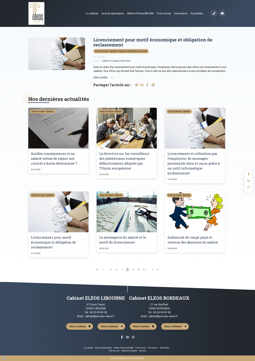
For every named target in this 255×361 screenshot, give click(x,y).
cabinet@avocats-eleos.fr (99, 316)
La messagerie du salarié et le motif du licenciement (122, 239)
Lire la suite (100, 77)
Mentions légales (129, 351)
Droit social (164, 13)
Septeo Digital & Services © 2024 (127, 358)
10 (138, 269)
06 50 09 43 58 (98, 312)
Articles (142, 351)
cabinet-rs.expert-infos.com (116, 60)
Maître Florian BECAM (140, 13)
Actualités (197, 13)
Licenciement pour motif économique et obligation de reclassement (53, 242)
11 (144, 269)
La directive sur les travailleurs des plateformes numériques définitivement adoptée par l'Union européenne (124, 160)
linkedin (248, 180)
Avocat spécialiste (112, 13)
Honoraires (181, 13)
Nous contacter (109, 326)
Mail (222, 13)
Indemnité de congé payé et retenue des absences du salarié (193, 239)
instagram (248, 187)
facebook (248, 174)
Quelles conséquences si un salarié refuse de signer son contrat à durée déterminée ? (54, 158)
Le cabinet (92, 13)
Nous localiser (77, 326)
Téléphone (213, 13)
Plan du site (114, 351)
